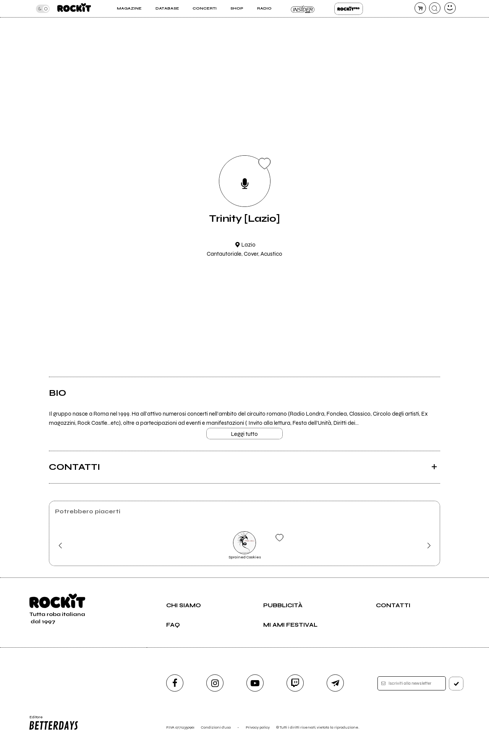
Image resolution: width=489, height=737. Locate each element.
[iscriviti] (456, 683)
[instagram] (214, 683)
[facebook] (174, 683)
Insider (302, 9)
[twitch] (295, 683)
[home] (74, 8)
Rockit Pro (348, 9)
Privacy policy (258, 727)
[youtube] (255, 683)
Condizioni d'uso (216, 727)
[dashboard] (450, 8)
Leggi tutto (244, 434)
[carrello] (420, 8)
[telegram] (335, 683)
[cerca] (434, 8)
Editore (53, 723)
